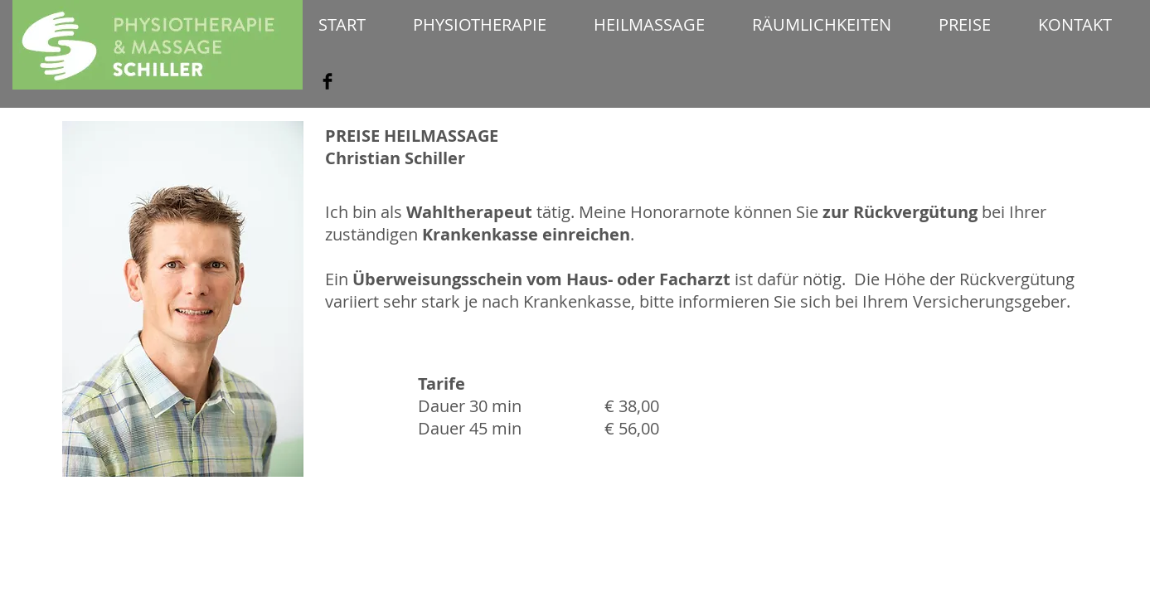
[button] (480, 24)
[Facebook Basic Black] (327, 81)
